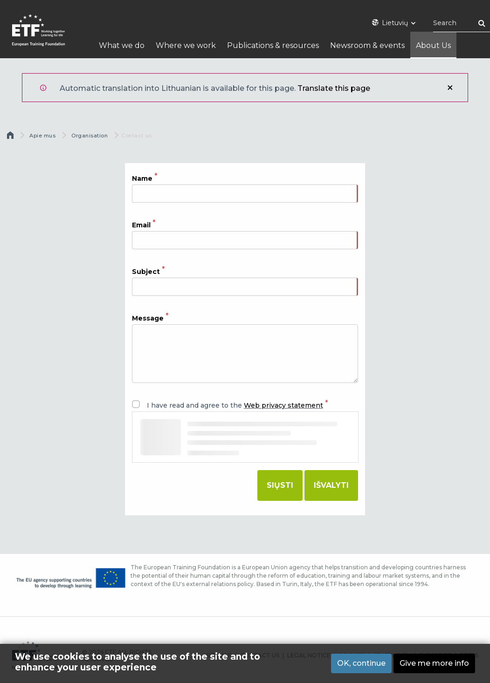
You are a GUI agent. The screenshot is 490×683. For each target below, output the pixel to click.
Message (148, 318)
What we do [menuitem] (122, 45)
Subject (146, 271)
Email (141, 225)
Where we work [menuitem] (186, 45)
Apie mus (42, 135)
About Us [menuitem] (433, 45)
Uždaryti (450, 87)
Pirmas (11, 137)
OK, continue (361, 663)
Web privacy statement (283, 405)
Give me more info (434, 663)
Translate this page (333, 88)
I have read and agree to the (235, 405)
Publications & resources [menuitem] (273, 45)
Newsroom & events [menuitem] (367, 45)
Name (142, 178)
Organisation (89, 135)
